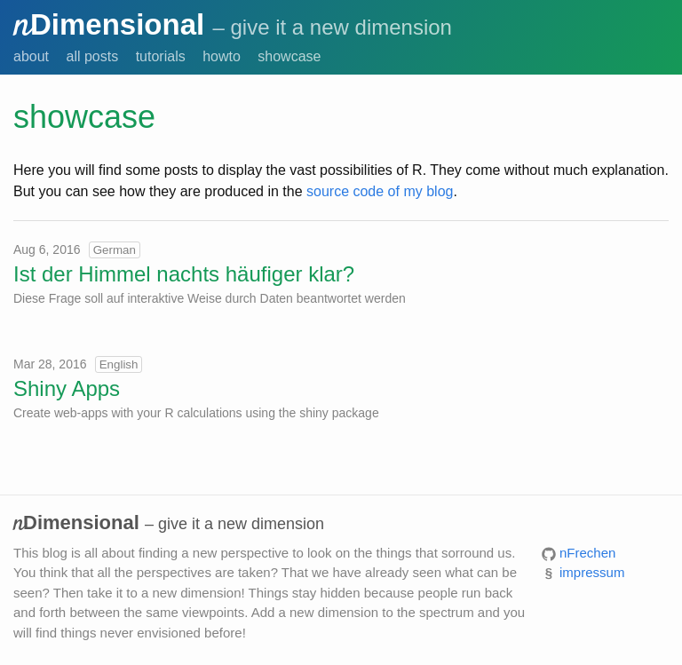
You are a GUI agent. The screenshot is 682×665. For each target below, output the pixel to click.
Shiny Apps (66, 388)
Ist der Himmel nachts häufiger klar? (183, 274)
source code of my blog (379, 191)
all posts (93, 56)
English (119, 364)
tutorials (161, 56)
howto (221, 56)
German (114, 250)
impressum (591, 572)
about (31, 56)
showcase (289, 56)
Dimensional (108, 24)
